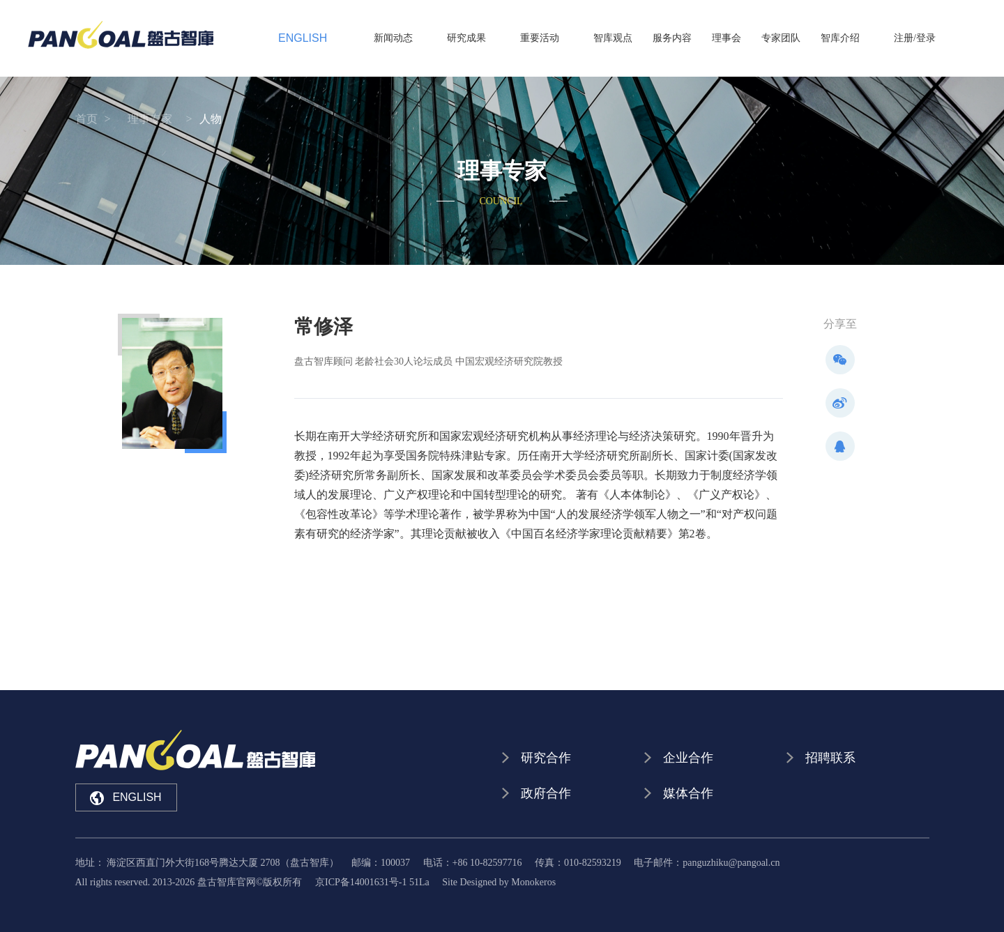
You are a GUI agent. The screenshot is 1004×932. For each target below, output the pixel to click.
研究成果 (508, 38)
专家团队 (794, 38)
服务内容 (686, 38)
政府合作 (546, 793)
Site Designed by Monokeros (499, 882)
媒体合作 (688, 793)
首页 (86, 119)
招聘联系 (830, 758)
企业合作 (688, 758)
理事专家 (150, 119)
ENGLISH (291, 38)
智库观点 (626, 38)
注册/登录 (915, 38)
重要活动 (567, 38)
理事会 (740, 38)
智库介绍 (854, 38)
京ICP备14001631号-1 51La (372, 882)
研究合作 (546, 758)
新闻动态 (449, 38)
